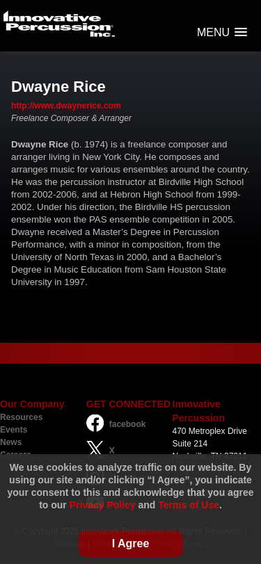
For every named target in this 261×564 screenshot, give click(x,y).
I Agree (131, 543)
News (11, 442)
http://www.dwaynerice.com (66, 106)
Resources (21, 417)
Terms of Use (188, 504)
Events (13, 430)
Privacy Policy (103, 504)
